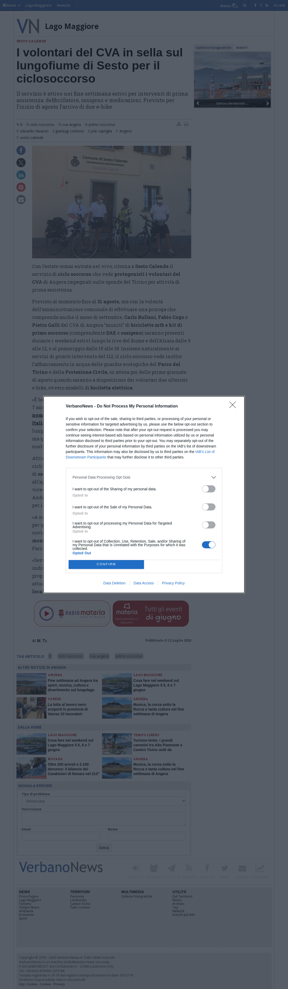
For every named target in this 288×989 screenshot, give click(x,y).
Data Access (144, 583)
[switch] (208, 488)
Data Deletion (114, 583)
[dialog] (144, 494)
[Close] (234, 406)
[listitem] (144, 477)
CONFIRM (106, 564)
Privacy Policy (173, 583)
